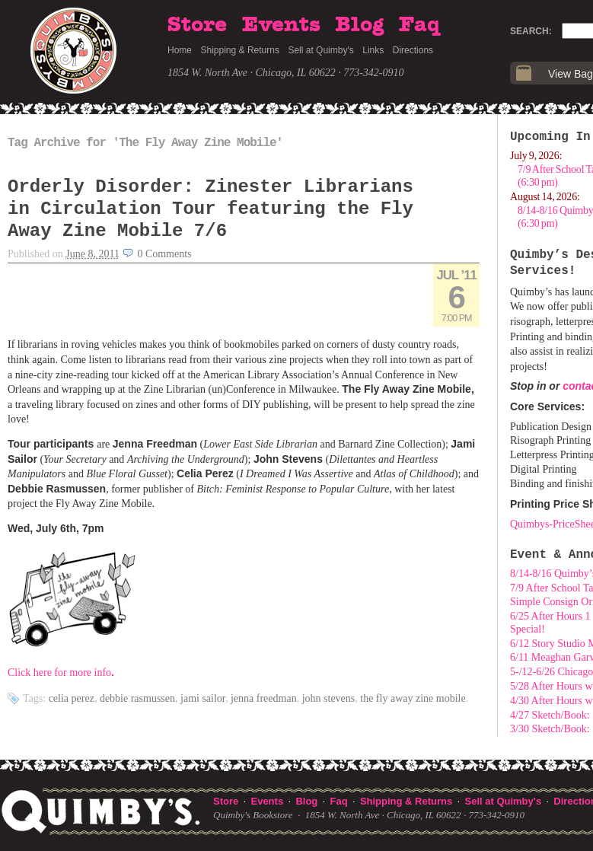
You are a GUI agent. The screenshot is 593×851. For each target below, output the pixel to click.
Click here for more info (59, 672)
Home (179, 50)
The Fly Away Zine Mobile (412, 698)
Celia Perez (71, 698)
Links (373, 50)
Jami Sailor (202, 698)
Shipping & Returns (240, 50)
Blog (359, 25)
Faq (419, 25)
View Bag (570, 74)
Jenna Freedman (264, 698)
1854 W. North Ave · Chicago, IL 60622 (251, 72)
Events (281, 25)
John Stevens (328, 698)
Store (197, 25)
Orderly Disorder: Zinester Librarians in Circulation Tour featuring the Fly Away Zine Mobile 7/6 (210, 209)
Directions (413, 50)
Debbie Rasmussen (137, 698)
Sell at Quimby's (320, 50)
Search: (531, 31)
